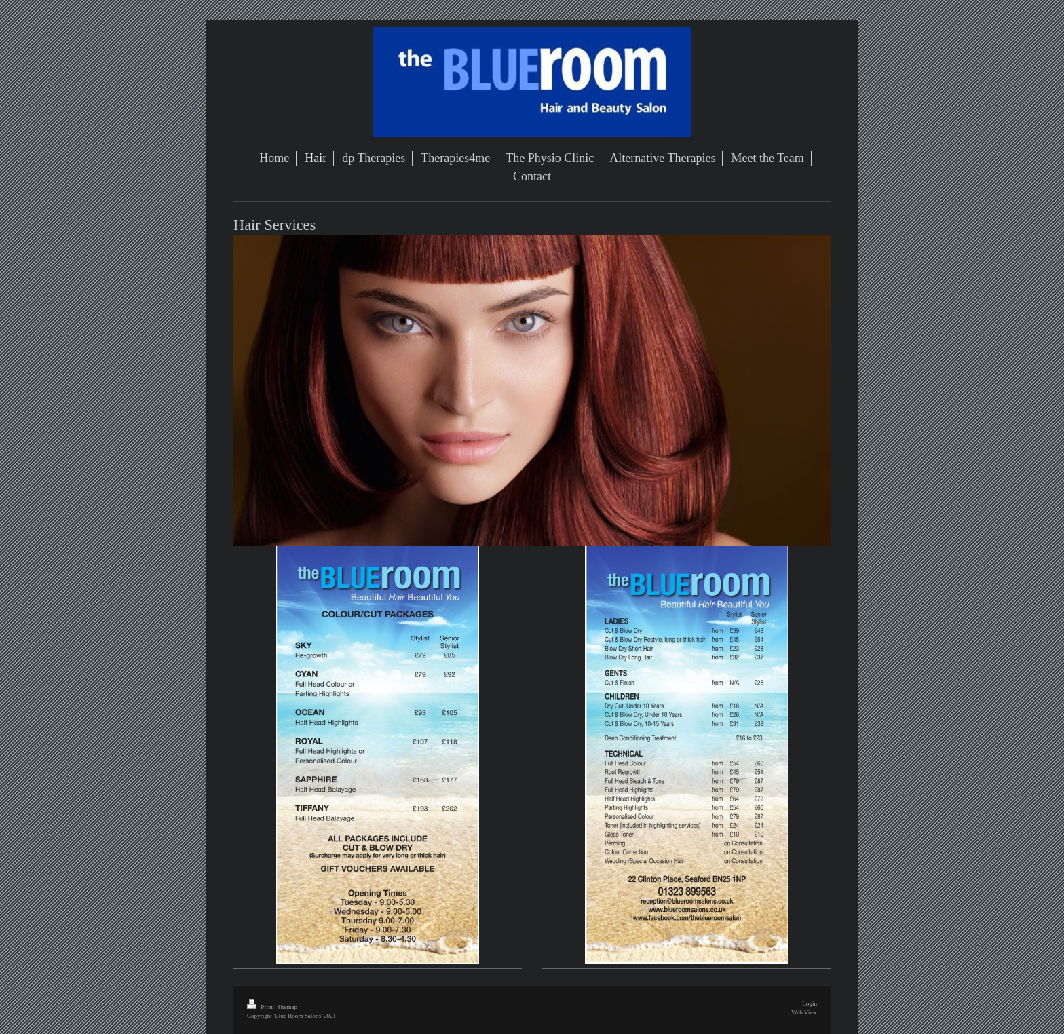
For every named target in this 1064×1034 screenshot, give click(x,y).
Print (260, 1006)
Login (809, 1003)
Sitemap (287, 1006)
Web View (804, 1012)
